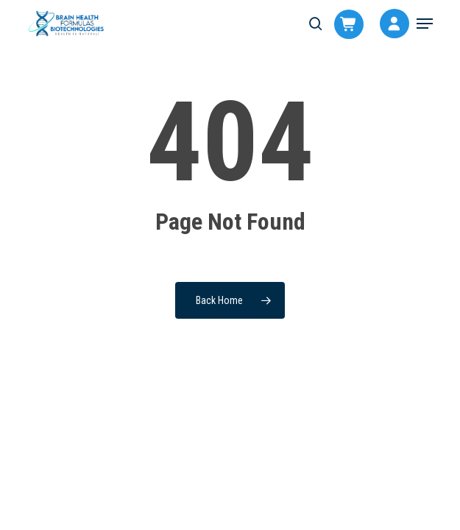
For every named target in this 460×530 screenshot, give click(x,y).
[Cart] (341, 26)
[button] (425, 23)
